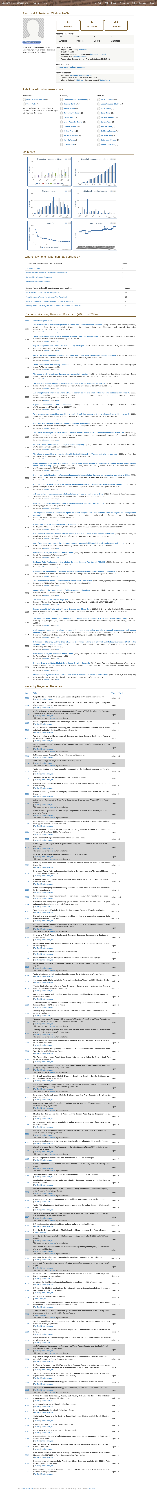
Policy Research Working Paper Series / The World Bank (46, 297)
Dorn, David (105, 113)
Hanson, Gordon (70, 104)
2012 (27, 730)
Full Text (37, 699)
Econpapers (46, 332)
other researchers (79, 57)
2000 (27, 698)
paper (57, 332)
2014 (27, 904)
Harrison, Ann (106, 135)
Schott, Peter (106, 122)
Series (44, 3)
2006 (27, 953)
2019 (27, 1051)
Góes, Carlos (31, 104)
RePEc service (28, 1488)
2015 (27, 1033)
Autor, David (106, 108)
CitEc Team (91, 1488)
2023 (27, 723)
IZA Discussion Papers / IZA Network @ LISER (43, 293)
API (106, 3)
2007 (27, 779)
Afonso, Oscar (69, 108)
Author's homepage (77, 67)
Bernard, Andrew (107, 117)
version (52, 718)
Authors (36, 3)
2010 (27, 756)
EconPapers (63, 67)
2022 (27, 918)
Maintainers (124, 3)
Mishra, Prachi (69, 131)
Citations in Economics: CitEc (16, 3)
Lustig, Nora (68, 117)
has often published (98, 54)
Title (36, 693)
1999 (27, 1231)
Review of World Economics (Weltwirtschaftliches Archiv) (46, 273)
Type (114, 693)
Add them (79, 80)
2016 (27, 748)
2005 (27, 839)
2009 (27, 873)
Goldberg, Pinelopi (108, 131)
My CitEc (98, 3)
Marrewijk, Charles (71, 135)
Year (28, 321)
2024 (27, 1192)
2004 (27, 705)
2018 (27, 786)
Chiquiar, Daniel (70, 126)
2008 (27, 1267)
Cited (121, 693)
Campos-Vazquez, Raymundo (75, 99)
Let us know (105, 80)
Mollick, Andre (69, 140)
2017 (27, 1217)
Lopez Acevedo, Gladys (35, 99)
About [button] (152, 3)
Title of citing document (43, 321)
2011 (27, 832)
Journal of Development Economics (39, 281)
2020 (27, 794)
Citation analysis (47, 699)
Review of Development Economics (39, 277)
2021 (27, 738)
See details (83, 49)
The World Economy (33, 268)
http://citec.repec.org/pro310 (81, 75)
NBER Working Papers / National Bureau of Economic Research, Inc (51, 301)
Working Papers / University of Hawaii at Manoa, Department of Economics (53, 306)
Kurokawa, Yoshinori (72, 113)
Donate (114, 3)
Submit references (139, 3)
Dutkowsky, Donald (108, 140)
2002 (27, 865)
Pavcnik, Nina (106, 126)
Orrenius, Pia (69, 144)
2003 (27, 882)
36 (82, 59)
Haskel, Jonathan (108, 144)
